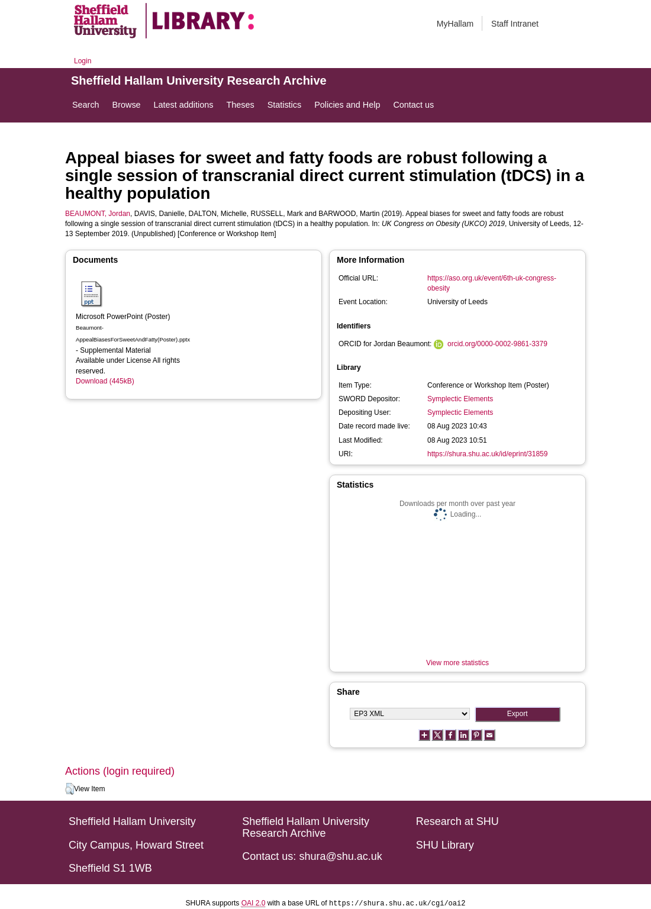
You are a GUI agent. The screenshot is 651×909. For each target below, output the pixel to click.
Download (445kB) (105, 381)
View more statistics (457, 663)
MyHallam (455, 23)
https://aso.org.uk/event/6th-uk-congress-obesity (491, 283)
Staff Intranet (515, 23)
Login (82, 61)
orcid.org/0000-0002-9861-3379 (497, 344)
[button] (69, 789)
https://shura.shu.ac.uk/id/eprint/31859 (487, 454)
